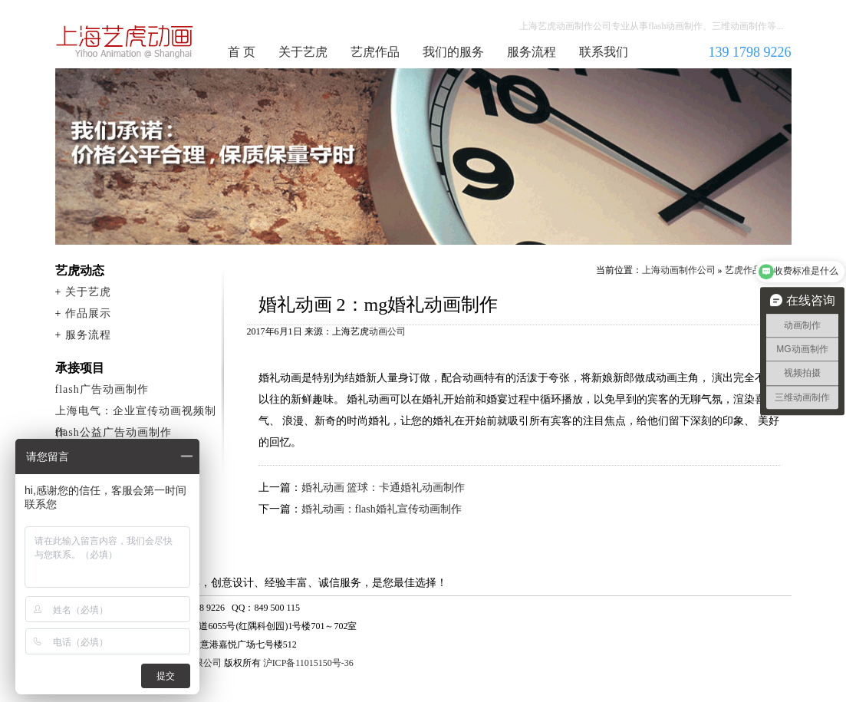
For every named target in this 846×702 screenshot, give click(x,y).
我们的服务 (453, 51)
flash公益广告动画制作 (113, 432)
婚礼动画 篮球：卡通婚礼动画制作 (383, 487)
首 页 (241, 51)
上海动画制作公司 (125, 41)
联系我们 (603, 51)
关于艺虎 (303, 51)
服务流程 (531, 51)
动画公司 (387, 331)
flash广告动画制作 (102, 389)
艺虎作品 (375, 51)
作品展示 (88, 313)
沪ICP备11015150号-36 (308, 663)
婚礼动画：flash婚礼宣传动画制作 (381, 509)
